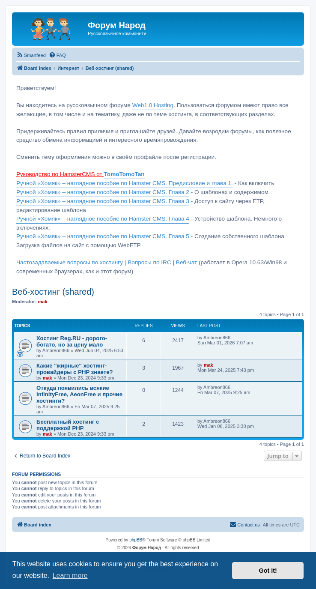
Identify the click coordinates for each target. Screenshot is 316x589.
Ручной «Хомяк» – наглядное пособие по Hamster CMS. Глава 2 (102, 192)
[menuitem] (31, 55)
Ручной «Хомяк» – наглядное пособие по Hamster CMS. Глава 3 (102, 201)
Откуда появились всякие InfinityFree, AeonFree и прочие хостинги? (79, 394)
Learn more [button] (70, 575)
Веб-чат (186, 262)
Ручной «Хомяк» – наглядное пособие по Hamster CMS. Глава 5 (102, 236)
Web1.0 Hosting (152, 105)
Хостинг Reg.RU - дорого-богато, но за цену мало (71, 341)
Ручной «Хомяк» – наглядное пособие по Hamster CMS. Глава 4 (102, 218)
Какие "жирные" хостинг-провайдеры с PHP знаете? (74, 368)
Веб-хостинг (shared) (53, 291)
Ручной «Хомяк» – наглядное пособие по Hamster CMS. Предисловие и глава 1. (124, 183)
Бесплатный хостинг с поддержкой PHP (67, 425)
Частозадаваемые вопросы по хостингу (69, 262)
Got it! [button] (268, 570)
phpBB (135, 540)
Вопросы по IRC (149, 262)
